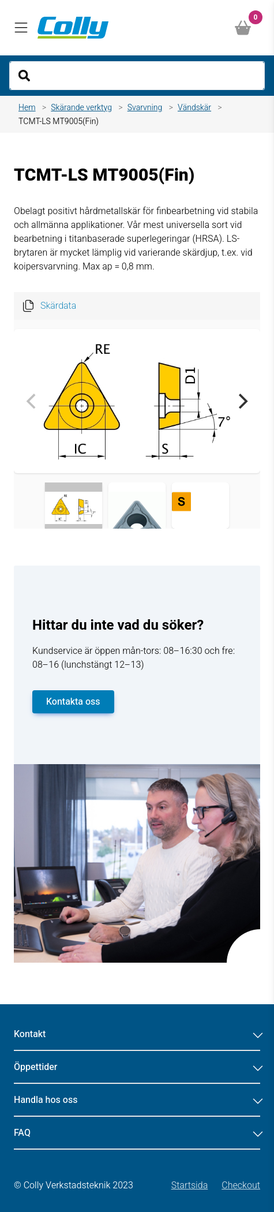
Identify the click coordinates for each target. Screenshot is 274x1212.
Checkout (241, 1185)
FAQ (137, 1133)
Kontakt (137, 1034)
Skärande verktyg (81, 108)
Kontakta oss (73, 702)
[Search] (137, 75)
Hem (27, 108)
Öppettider (137, 1067)
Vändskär (194, 108)
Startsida (189, 1185)
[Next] (241, 401)
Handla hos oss (137, 1100)
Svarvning (145, 108)
